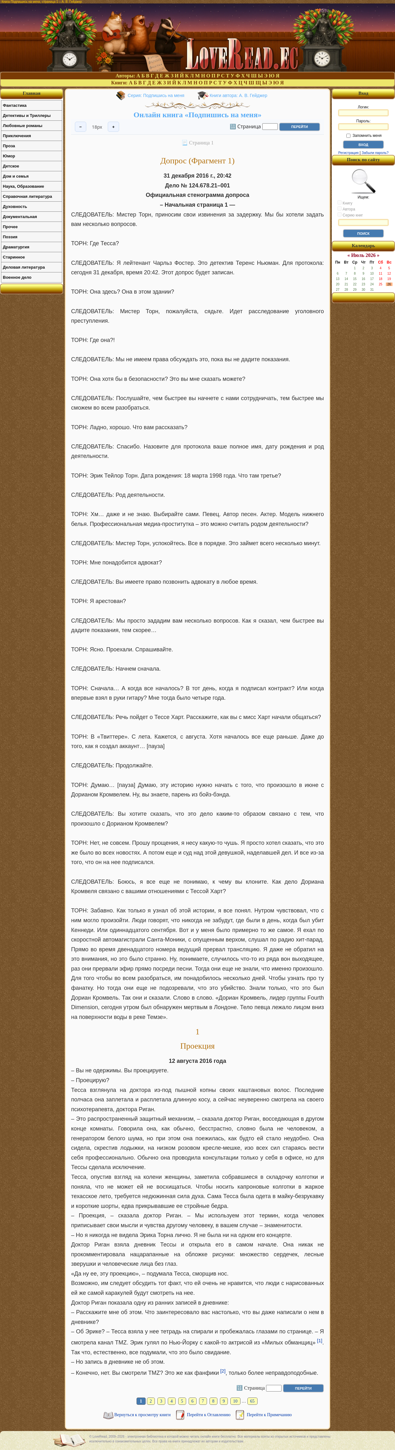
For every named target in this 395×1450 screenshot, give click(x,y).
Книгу (344, 202)
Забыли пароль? (375, 153)
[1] (319, 1340)
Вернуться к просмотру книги (143, 1414)
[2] (223, 1371)
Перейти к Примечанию (269, 1414)
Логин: (363, 110)
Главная (31, 93)
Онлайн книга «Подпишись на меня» (198, 115)
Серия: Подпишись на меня (156, 95)
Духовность (15, 206)
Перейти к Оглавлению (209, 1414)
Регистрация (348, 153)
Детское (11, 166)
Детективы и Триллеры (27, 115)
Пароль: (363, 124)
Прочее (10, 226)
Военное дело (17, 277)
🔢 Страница (245, 126)
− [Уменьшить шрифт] (80, 127)
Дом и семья (16, 176)
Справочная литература (27, 196)
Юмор (9, 156)
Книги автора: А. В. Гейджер (238, 95)
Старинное (14, 257)
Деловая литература (24, 267)
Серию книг (350, 214)
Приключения (17, 135)
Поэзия (10, 237)
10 (235, 1401)
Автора (346, 208)
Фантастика (15, 105)
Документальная (20, 216)
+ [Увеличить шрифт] (113, 127)
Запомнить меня (363, 135)
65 (252, 1401)
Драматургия (16, 247)
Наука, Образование (23, 186)
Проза (9, 145)
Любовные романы (22, 125)
